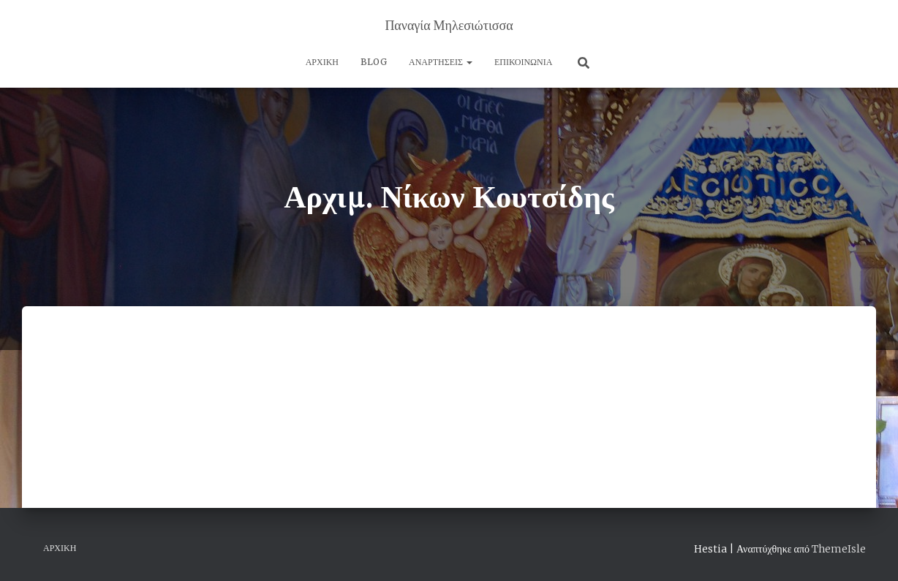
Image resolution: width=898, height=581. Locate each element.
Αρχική (322, 61)
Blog (374, 61)
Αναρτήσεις (440, 61)
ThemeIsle (839, 548)
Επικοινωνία (523, 61)
